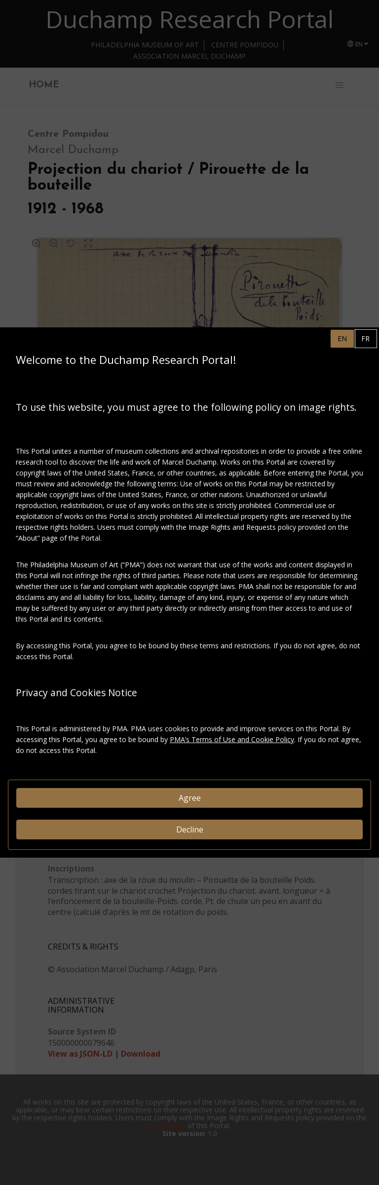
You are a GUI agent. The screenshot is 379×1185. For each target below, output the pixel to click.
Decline (189, 829)
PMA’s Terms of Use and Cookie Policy (232, 739)
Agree (190, 797)
